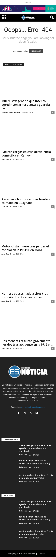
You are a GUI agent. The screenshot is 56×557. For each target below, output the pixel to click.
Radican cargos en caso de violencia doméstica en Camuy (26, 153)
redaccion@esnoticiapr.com (33, 407)
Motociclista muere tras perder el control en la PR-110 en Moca (25, 248)
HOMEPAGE (36, 51)
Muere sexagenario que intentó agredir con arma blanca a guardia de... (25, 104)
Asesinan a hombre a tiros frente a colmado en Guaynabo (25, 201)
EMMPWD (42, 553)
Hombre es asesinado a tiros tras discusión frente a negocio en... (24, 295)
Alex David (6, 159)
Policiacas (23, 455)
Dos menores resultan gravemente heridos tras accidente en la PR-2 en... (27, 343)
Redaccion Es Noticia (10, 112)
